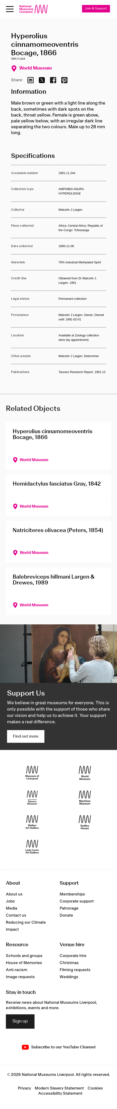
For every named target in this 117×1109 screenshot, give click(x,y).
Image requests (20, 977)
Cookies (95, 1088)
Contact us (16, 915)
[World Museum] (84, 773)
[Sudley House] (84, 822)
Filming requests (75, 970)
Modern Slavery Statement (59, 1088)
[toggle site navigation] (10, 9)
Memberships (72, 894)
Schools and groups (24, 956)
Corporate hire (73, 956)
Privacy (24, 1088)
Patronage (69, 908)
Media (11, 908)
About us (14, 894)
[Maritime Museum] (84, 797)
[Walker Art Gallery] (32, 822)
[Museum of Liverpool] (32, 773)
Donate (66, 915)
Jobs (10, 901)
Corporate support (77, 901)
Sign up (20, 1021)
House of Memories (24, 963)
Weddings (69, 977)
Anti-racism (16, 970)
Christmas (69, 963)
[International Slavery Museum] (32, 797)
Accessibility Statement (60, 1093)
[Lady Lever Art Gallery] (32, 847)
